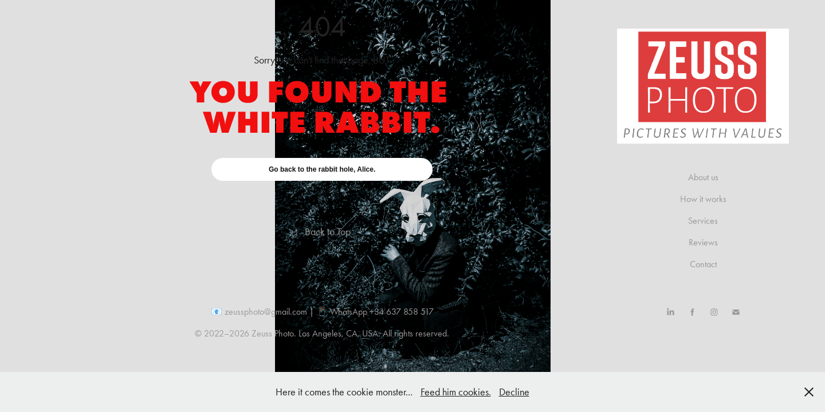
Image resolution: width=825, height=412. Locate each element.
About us (703, 177)
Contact (703, 264)
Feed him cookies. (456, 392)
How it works (703, 198)
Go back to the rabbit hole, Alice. (322, 169)
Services (703, 220)
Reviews (703, 242)
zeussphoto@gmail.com (266, 311)
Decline (514, 392)
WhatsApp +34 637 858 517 (382, 311)
